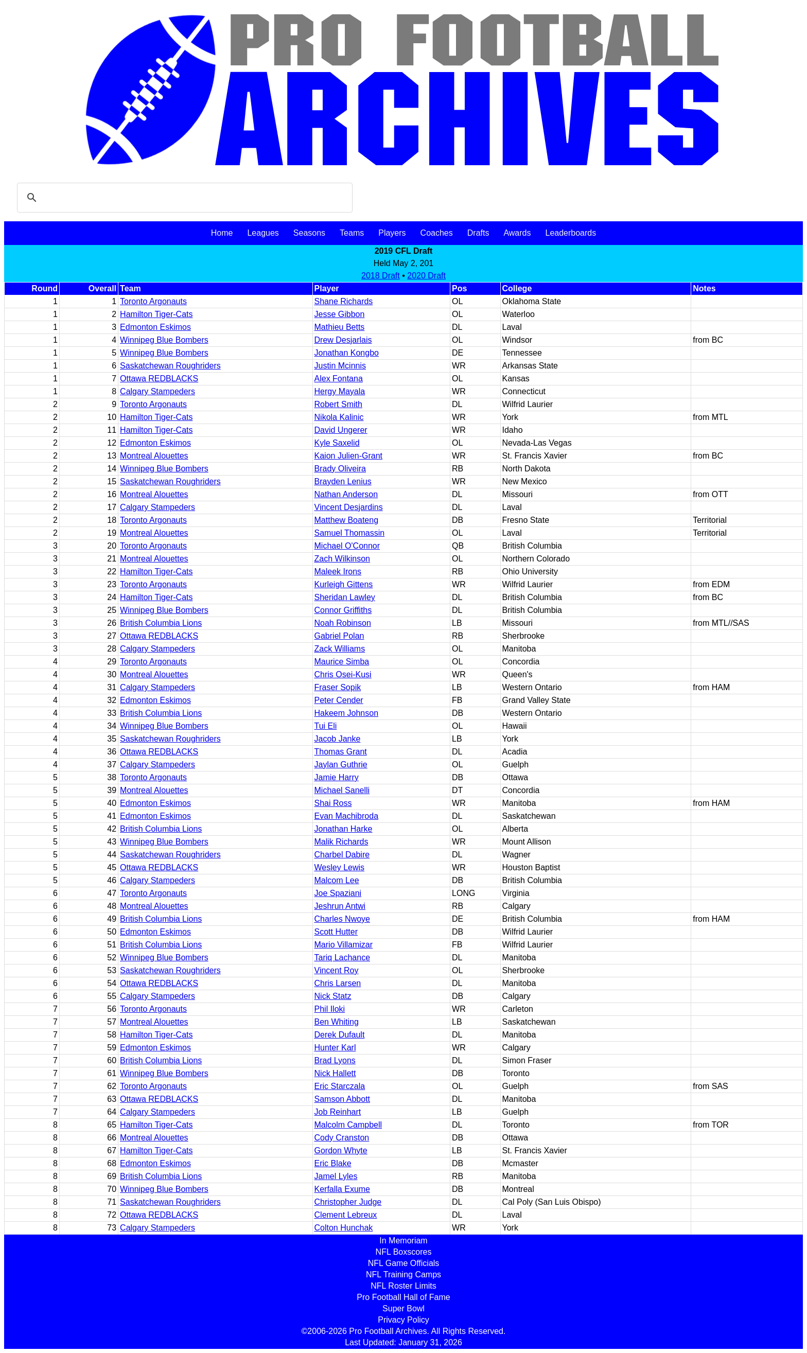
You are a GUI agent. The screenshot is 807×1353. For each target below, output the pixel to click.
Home (222, 233)
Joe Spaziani (338, 893)
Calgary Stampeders (157, 391)
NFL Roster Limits (403, 1285)
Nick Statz (333, 996)
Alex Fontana (338, 378)
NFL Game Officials (404, 1263)
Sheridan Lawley (344, 597)
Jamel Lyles (336, 1176)
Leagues (262, 233)
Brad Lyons (335, 1060)
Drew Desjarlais (343, 340)
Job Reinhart (337, 1112)
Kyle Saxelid (337, 442)
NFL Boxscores (404, 1251)
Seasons (309, 233)
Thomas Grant (340, 751)
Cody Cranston (342, 1137)
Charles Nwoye (342, 919)
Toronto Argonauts (153, 301)
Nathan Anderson (346, 494)
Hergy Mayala (339, 391)
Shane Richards (343, 301)
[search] (183, 197)
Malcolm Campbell (348, 1124)
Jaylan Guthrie (340, 764)
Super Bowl (403, 1308)
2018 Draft (380, 275)
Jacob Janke (337, 738)
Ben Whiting (336, 1021)
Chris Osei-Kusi (343, 674)
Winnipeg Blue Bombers (164, 340)
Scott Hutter (336, 931)
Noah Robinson (342, 623)
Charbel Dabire (342, 854)
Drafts (478, 233)
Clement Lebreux (345, 1214)
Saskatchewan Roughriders (170, 365)
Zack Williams (339, 648)
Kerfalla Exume (342, 1189)
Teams (352, 233)
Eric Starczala (339, 1086)
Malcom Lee (336, 880)
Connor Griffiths (343, 610)
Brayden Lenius (343, 481)
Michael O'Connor (347, 545)
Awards (517, 233)
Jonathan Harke (343, 828)
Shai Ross (333, 803)
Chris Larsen (337, 983)
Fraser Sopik (337, 687)
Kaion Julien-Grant (348, 455)
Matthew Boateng (346, 520)
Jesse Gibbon (339, 314)
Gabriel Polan (339, 635)
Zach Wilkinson (342, 558)
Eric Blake (333, 1163)
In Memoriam (403, 1240)
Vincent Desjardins (348, 507)
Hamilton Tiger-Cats (156, 314)
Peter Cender (338, 700)
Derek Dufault (339, 1034)
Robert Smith (338, 404)
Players (392, 233)
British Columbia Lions (161, 623)
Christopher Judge (348, 1202)
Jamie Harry (336, 777)
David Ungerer (340, 430)
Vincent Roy (336, 970)
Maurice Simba (342, 661)
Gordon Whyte (340, 1150)
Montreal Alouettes (154, 455)
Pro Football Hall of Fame (403, 1297)
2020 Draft (426, 275)
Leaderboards (570, 233)
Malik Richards (341, 841)
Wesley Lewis (339, 867)
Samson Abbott (342, 1099)
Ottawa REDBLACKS (159, 378)
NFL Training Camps (403, 1274)
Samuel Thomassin (349, 533)
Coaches (436, 233)
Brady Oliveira (340, 468)
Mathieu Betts (339, 327)
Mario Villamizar (343, 944)
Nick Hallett (335, 1073)
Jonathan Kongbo (346, 352)
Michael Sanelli (342, 790)
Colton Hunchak (343, 1227)
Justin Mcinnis (340, 365)
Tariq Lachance (342, 957)
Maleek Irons (338, 571)
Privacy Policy (403, 1319)
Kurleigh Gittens (343, 584)
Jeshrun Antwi (340, 906)
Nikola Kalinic (339, 417)
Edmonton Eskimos (155, 327)
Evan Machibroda (346, 816)
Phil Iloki (329, 1009)
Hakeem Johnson (346, 713)
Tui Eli (325, 726)
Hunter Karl (335, 1047)
